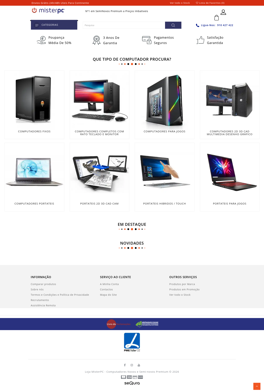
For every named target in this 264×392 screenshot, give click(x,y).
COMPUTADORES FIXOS (34, 131)
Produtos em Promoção (184, 289)
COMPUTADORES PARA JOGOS (164, 131)
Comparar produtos (43, 283)
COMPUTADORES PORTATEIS (34, 203)
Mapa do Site (108, 294)
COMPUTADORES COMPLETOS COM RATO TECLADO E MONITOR (99, 132)
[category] (37, 25)
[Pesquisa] (173, 25)
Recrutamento (40, 299)
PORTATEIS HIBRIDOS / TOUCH (164, 203)
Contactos (106, 289)
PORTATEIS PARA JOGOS (229, 203)
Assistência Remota (43, 305)
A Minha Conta (109, 283)
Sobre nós (37, 289)
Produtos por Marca (182, 283)
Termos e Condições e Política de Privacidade (60, 294)
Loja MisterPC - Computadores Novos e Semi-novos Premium (126, 371)
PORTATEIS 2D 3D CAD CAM (99, 203)
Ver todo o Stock (180, 2)
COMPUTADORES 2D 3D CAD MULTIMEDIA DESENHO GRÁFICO (229, 132)
